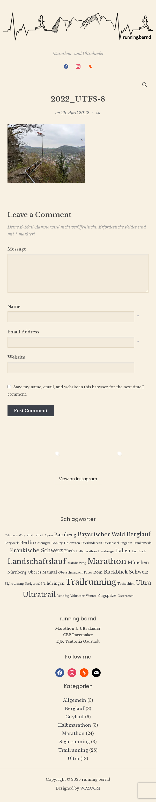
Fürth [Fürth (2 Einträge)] (69, 551)
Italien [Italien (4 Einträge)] (122, 551)
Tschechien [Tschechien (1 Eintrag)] (126, 583)
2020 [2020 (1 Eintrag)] (30, 535)
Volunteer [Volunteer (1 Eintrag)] (77, 596)
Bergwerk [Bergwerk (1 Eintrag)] (11, 543)
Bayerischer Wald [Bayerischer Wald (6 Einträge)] (101, 534)
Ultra (73, 758)
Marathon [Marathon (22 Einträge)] (107, 561)
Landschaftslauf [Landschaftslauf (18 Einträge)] (36, 561)
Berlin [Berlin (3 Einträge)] (27, 542)
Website (16, 357)
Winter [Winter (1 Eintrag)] (91, 596)
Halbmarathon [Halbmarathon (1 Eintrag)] (86, 551)
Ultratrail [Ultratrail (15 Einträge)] (39, 594)
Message (17, 249)
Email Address (23, 331)
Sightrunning (74, 741)
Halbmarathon (74, 725)
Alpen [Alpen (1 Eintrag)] (48, 535)
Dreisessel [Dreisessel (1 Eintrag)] (111, 543)
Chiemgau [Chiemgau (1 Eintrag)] (42, 543)
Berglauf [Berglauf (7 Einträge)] (139, 534)
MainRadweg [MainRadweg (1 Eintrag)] (76, 563)
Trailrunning (73, 750)
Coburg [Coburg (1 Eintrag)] (57, 543)
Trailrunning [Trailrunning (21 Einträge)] (91, 582)
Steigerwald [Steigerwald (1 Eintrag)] (33, 583)
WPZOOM (90, 788)
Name (14, 306)
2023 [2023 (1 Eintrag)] (39, 535)
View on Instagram (78, 479)
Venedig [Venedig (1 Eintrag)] (63, 596)
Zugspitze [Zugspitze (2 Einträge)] (107, 595)
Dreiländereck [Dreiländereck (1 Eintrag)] (91, 543)
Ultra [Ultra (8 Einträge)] (143, 582)
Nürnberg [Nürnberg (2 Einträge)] (17, 572)
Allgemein (74, 700)
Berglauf (74, 708)
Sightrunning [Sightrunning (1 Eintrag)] (14, 583)
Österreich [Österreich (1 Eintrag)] (125, 596)
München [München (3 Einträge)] (138, 562)
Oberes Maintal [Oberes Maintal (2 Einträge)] (42, 572)
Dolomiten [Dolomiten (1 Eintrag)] (72, 543)
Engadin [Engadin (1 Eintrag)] (126, 543)
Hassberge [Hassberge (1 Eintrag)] (106, 551)
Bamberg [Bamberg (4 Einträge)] (65, 535)
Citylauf (74, 716)
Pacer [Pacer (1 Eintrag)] (88, 572)
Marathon (73, 733)
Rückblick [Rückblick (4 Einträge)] (116, 572)
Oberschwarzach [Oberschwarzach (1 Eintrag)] (70, 572)
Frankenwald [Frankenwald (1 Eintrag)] (142, 543)
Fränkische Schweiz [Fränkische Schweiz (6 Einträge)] (36, 550)
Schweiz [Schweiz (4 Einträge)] (138, 572)
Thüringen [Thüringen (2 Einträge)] (53, 583)
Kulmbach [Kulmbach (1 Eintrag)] (139, 551)
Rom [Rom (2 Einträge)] (97, 572)
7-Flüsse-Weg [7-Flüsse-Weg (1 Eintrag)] (15, 535)
